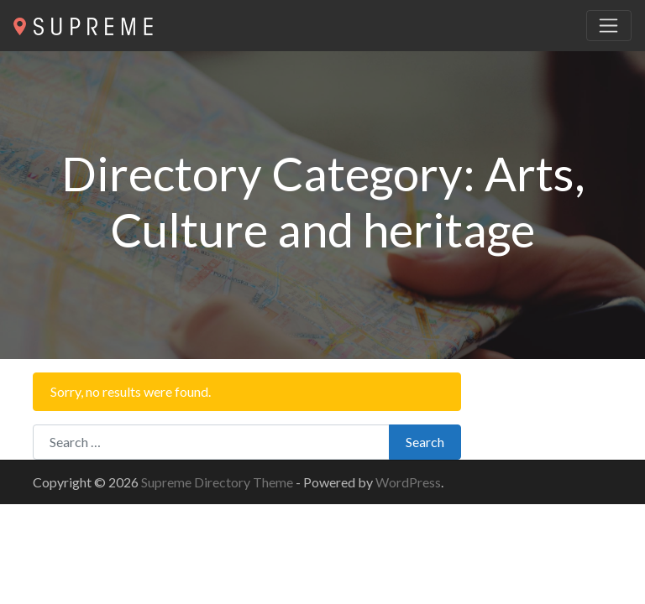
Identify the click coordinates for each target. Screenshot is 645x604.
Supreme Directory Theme (218, 482)
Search (425, 442)
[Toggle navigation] (609, 26)
